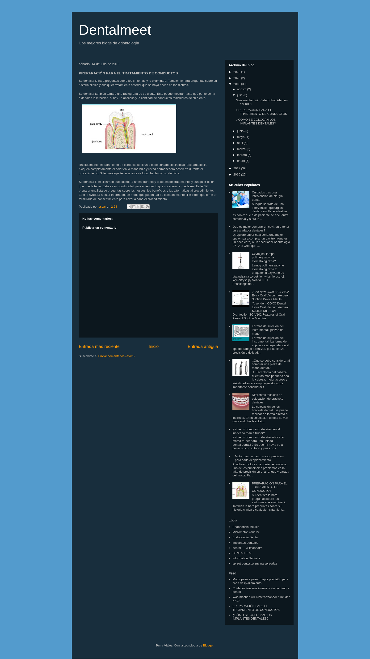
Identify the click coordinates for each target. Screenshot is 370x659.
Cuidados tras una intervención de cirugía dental (267, 196)
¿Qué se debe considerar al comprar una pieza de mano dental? (271, 364)
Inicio (154, 346)
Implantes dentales (245, 542)
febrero (242, 155)
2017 (237, 168)
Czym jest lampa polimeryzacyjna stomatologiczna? (264, 257)
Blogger (208, 645)
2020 (237, 78)
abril (240, 143)
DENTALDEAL (242, 553)
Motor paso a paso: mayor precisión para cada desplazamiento (259, 458)
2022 (237, 72)
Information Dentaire (246, 558)
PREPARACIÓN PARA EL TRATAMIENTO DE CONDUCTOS (261, 112)
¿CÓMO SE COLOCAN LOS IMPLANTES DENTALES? (256, 121)
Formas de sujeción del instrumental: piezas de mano (267, 329)
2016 (237, 174)
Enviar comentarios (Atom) (116, 356)
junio (240, 131)
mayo (241, 137)
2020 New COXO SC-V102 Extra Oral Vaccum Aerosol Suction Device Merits (270, 295)
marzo (242, 149)
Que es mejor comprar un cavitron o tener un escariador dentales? (260, 228)
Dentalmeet (115, 30)
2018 (237, 84)
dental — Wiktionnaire (247, 548)
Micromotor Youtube (246, 532)
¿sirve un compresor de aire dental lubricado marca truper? (256, 431)
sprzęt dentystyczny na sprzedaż (254, 563)
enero (241, 161)
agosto (242, 89)
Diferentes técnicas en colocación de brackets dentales (267, 398)
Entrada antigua (203, 346)
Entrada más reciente (99, 346)
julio (240, 95)
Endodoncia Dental (245, 537)
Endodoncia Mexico (245, 527)
